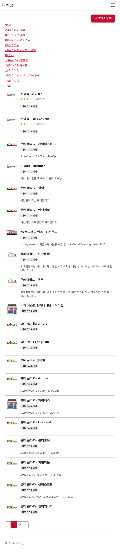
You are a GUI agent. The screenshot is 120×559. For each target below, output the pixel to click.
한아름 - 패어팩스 (31, 94)
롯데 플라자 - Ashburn (35, 378)
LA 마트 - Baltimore (33, 324)
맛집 (8, 25)
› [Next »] (25, 525)
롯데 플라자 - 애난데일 (35, 210)
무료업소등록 (103, 18)
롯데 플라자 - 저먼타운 (35, 462)
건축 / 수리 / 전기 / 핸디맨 (22, 76)
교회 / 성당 (12, 81)
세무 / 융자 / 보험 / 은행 (20, 50)
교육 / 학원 (12, 70)
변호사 (9, 55)
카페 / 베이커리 (15, 30)
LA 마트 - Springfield (34, 342)
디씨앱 (7, 5)
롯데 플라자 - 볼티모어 (35, 440)
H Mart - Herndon (32, 166)
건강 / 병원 (12, 45)
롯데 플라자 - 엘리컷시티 (36, 506)
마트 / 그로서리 (15, 35)
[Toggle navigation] (113, 5)
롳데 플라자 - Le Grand (35, 422)
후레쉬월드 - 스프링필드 (36, 254)
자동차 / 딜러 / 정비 (18, 65)
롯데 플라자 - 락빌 (32, 188)
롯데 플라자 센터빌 (32, 360)
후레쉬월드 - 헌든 (31, 280)
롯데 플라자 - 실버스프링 (36, 484)
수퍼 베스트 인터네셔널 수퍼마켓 (41, 305)
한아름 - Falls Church (34, 119)
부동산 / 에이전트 (16, 60)
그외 (8, 86)
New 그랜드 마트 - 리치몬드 (38, 232)
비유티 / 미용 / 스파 (18, 40)
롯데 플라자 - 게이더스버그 (38, 144)
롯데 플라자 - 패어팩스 (35, 400)
